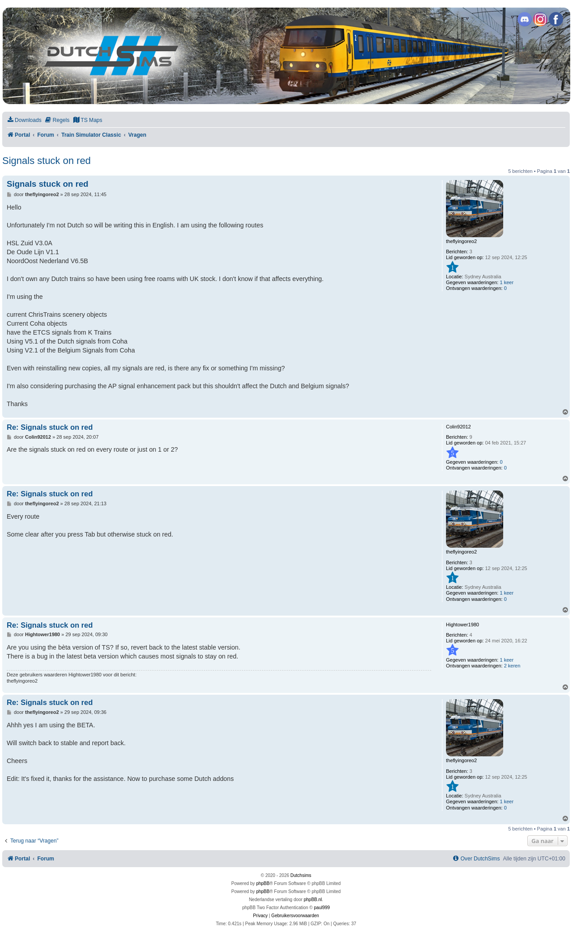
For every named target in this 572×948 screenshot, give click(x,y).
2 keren (512, 665)
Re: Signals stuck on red (50, 427)
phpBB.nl (313, 899)
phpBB (262, 883)
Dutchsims (300, 875)
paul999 (322, 907)
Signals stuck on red (46, 160)
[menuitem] (24, 120)
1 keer (506, 282)
